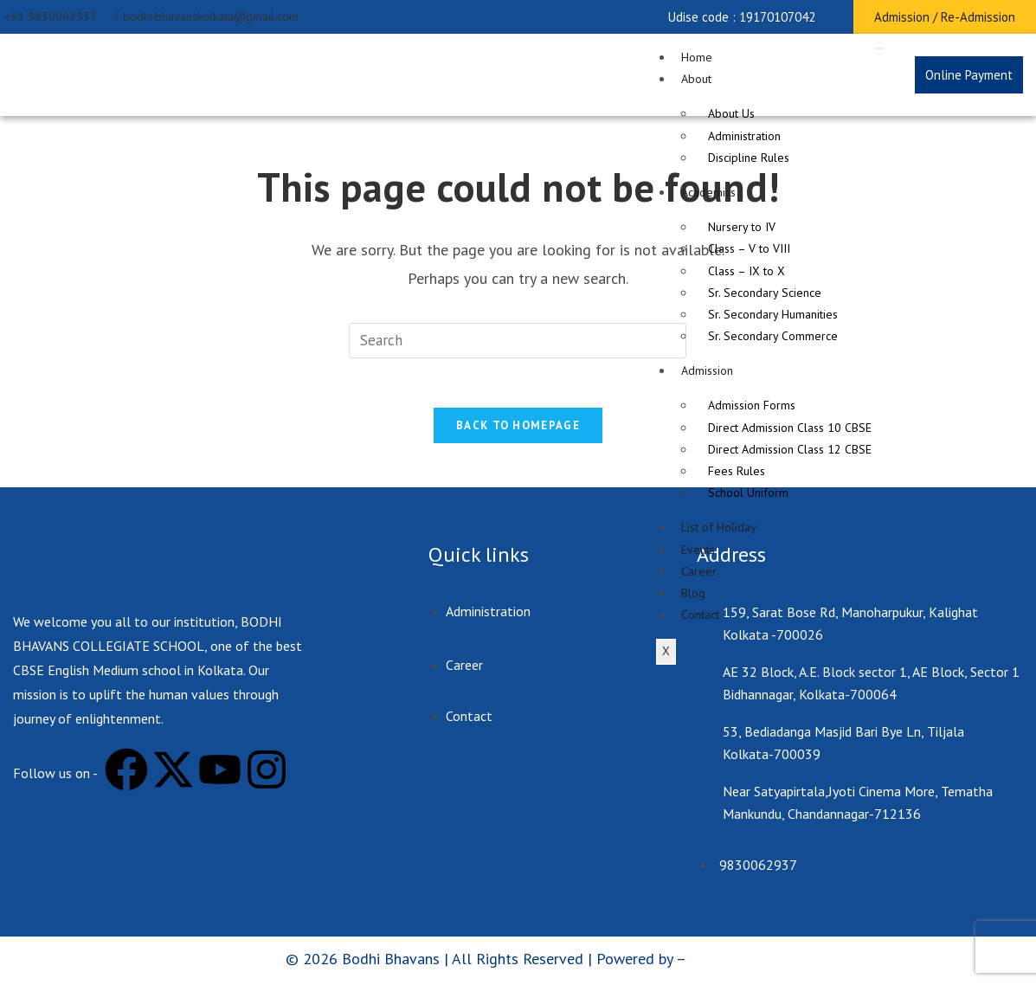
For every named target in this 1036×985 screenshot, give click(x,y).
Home (696, 57)
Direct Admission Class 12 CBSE (790, 449)
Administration (744, 136)
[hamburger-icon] (879, 48)
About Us (731, 113)
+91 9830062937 (50, 16)
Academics (708, 192)
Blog (693, 593)
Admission (707, 370)
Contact (700, 614)
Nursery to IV (741, 227)
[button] (741, 17)
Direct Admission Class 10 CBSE (790, 427)
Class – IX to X (746, 271)
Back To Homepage (518, 429)
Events (698, 549)
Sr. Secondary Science (764, 292)
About (696, 79)
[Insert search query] (517, 340)
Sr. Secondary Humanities (773, 314)
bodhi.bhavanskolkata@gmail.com (206, 16)
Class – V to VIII (749, 248)
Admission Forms (751, 405)
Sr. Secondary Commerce (773, 336)
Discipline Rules (748, 157)
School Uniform (748, 492)
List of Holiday (718, 527)
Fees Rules (736, 471)
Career (699, 571)
